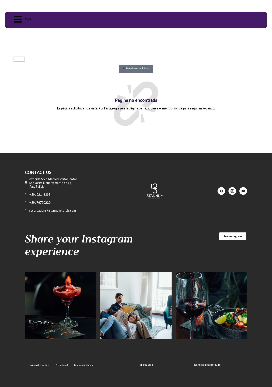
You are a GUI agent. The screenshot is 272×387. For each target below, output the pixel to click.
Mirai (218, 365)
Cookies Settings (83, 364)
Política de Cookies (39, 364)
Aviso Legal (62, 364)
